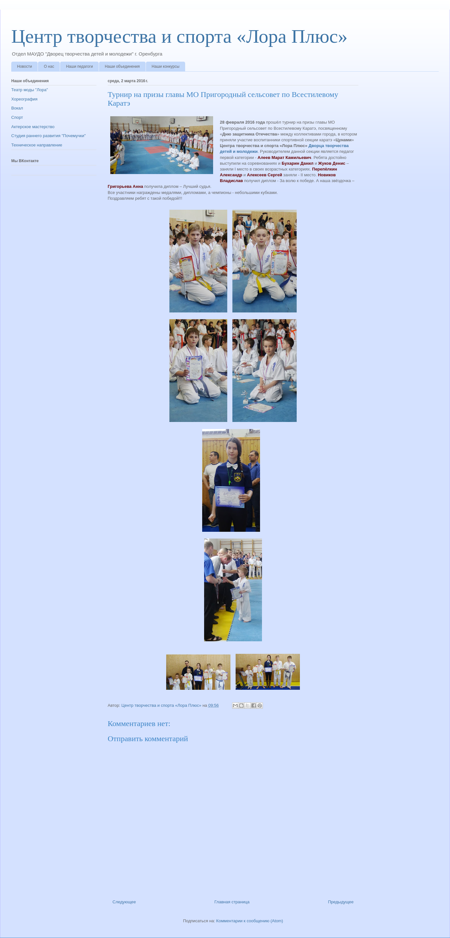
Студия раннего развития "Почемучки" (48, 135)
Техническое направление (36, 145)
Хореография (24, 99)
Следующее (124, 901)
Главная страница (231, 901)
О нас (49, 66)
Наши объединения (122, 66)
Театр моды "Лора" (29, 89)
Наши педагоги (79, 66)
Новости (24, 66)
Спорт (17, 117)
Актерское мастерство (33, 126)
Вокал (17, 108)
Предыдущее (341, 901)
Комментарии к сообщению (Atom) (249, 920)
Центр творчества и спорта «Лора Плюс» (179, 36)
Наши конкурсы (165, 66)
